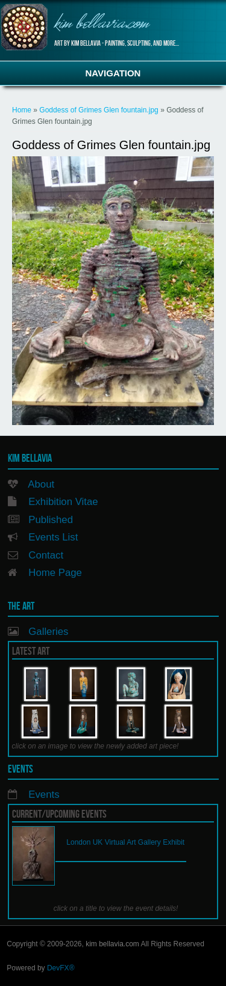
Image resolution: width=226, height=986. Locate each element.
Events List (53, 537)
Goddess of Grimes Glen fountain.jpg (98, 110)
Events (43, 794)
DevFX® (61, 968)
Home (21, 110)
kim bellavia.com (101, 24)
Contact (45, 555)
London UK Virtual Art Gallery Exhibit (125, 842)
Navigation (113, 73)
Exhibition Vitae (63, 501)
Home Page (55, 572)
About (41, 484)
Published (50, 519)
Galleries (48, 631)
